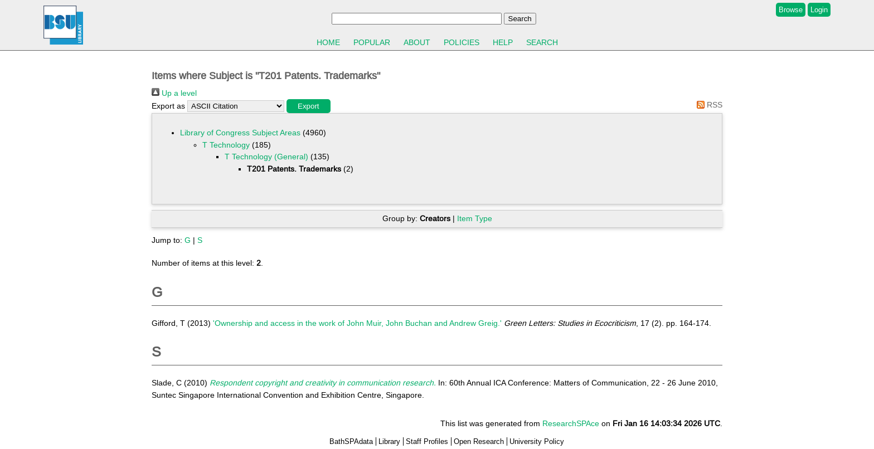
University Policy (536, 441)
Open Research (479, 441)
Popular (371, 42)
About (417, 42)
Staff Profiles (427, 441)
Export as (168, 105)
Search (542, 42)
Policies (461, 42)
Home (328, 42)
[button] (309, 106)
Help (503, 42)
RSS (707, 104)
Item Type (474, 218)
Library (389, 441)
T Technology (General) (266, 156)
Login (819, 10)
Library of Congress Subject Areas (240, 132)
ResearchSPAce (570, 423)
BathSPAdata (351, 441)
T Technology (226, 144)
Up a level (174, 93)
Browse (791, 10)
